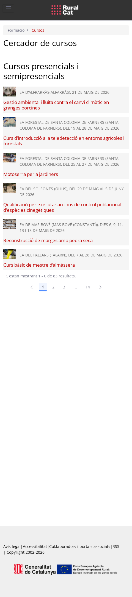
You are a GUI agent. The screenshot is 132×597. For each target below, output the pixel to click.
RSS (115, 546)
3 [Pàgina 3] (64, 287)
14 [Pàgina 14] (88, 287)
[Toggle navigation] (8, 8)
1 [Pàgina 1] (43, 287)
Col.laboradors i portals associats (79, 546)
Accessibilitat (35, 546)
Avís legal (12, 546)
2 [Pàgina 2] (53, 287)
